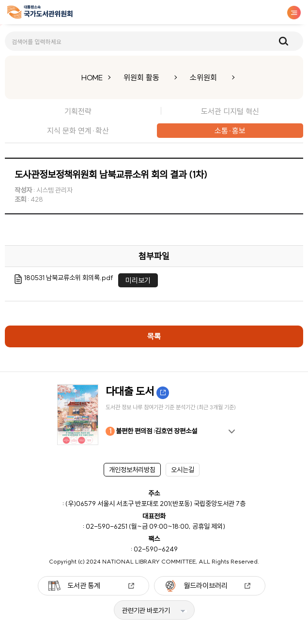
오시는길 (182, 469)
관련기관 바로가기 (146, 610)
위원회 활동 (141, 77)
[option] (154, 414)
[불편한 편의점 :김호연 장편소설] (154, 414)
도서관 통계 (83, 585)
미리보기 (138, 280)
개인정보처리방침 (132, 469)
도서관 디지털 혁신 (230, 111)
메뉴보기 (294, 12)
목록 (154, 336)
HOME (92, 77)
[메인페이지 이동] (40, 13)
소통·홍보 (230, 130)
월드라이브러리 (206, 585)
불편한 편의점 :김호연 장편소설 (151, 431)
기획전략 (78, 111)
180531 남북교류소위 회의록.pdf (68, 277)
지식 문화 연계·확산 (78, 130)
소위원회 (203, 77)
